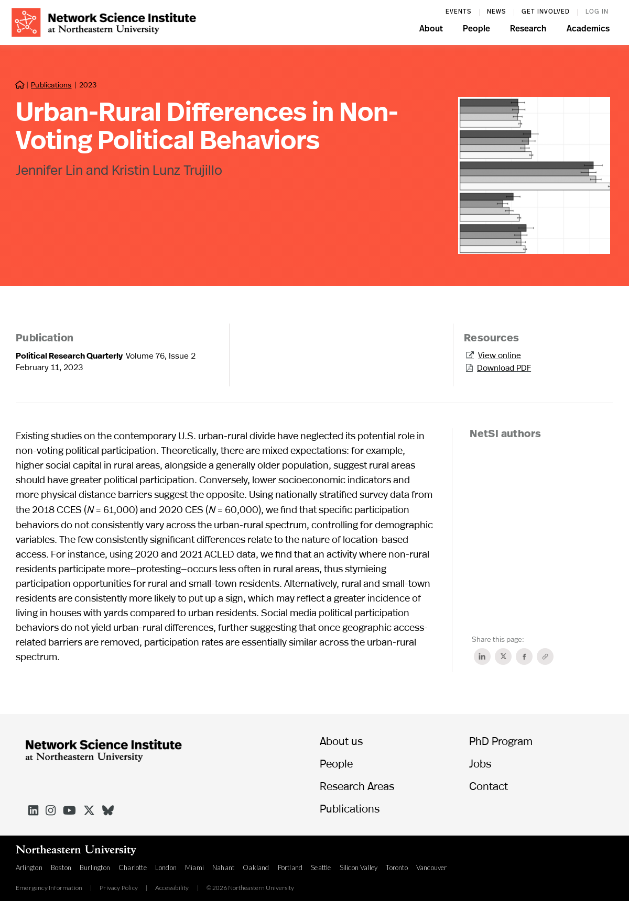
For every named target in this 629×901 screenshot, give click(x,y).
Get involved (546, 12)
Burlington (95, 867)
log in (597, 12)
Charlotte (132, 867)
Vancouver (431, 867)
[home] (103, 21)
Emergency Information (49, 888)
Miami (194, 867)
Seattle (321, 867)
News (496, 12)
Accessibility (172, 888)
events (458, 12)
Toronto (396, 867)
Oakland (256, 867)
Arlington (29, 867)
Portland (290, 867)
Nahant (223, 867)
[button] (431, 30)
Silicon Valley (359, 867)
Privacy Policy (119, 888)
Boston (61, 867)
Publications (51, 85)
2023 (87, 85)
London (166, 867)
